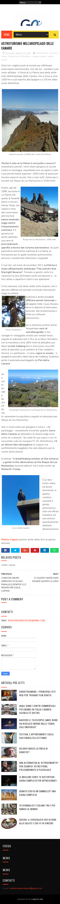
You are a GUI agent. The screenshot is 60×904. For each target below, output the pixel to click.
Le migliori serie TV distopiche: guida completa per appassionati (38, 778)
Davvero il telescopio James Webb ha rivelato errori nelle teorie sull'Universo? (38, 723)
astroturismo (42, 53)
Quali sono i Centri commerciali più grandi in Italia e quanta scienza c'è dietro (37, 709)
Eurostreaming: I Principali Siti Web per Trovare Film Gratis (37, 693)
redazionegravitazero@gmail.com (26, 620)
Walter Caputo (9, 539)
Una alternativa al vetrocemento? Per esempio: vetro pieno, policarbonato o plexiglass (38, 766)
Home (7, 34)
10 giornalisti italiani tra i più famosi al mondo (37, 807)
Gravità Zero (37, 899)
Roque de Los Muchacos (19, 56)
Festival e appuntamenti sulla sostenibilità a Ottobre (36, 736)
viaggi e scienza (39, 56)
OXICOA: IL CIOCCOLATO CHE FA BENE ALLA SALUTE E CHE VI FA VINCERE (37, 821)
